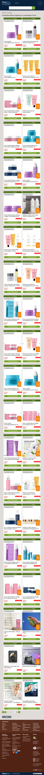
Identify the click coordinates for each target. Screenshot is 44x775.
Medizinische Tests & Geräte (26, 725)
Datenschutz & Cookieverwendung (6, 753)
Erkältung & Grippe (36, 727)
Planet (6, 3)
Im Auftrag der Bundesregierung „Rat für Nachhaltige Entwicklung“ (37, 751)
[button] (40, 3)
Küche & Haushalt (36, 730)
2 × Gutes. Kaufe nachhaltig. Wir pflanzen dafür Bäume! (6, 738)
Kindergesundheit (36, 726)
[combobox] (20, 8)
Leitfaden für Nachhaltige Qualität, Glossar (16, 743)
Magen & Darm (35, 723)
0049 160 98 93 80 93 (26, 740)
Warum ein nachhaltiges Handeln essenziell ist (6, 742)
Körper (3, 727)
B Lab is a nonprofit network (36, 760)
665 (16, 712)
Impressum (4, 758)
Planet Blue (4, 12)
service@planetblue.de (27, 738)
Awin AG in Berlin (36, 765)
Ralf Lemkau (37, 769)
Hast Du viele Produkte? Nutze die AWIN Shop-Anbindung (16, 738)
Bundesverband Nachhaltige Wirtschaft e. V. (36, 740)
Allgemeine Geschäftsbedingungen (6, 750)
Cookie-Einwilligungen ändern (6, 756)
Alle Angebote (9, 12)
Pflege (3, 726)
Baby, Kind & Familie (16, 728)
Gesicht (3, 723)
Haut (23, 723)
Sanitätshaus (4, 729)
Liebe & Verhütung (15, 730)
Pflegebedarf (14, 727)
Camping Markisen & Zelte (26, 728)
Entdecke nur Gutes (22, 3)
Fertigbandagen (36, 724)
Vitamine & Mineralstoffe (14, 724)
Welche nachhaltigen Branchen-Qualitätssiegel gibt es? (6, 746)
